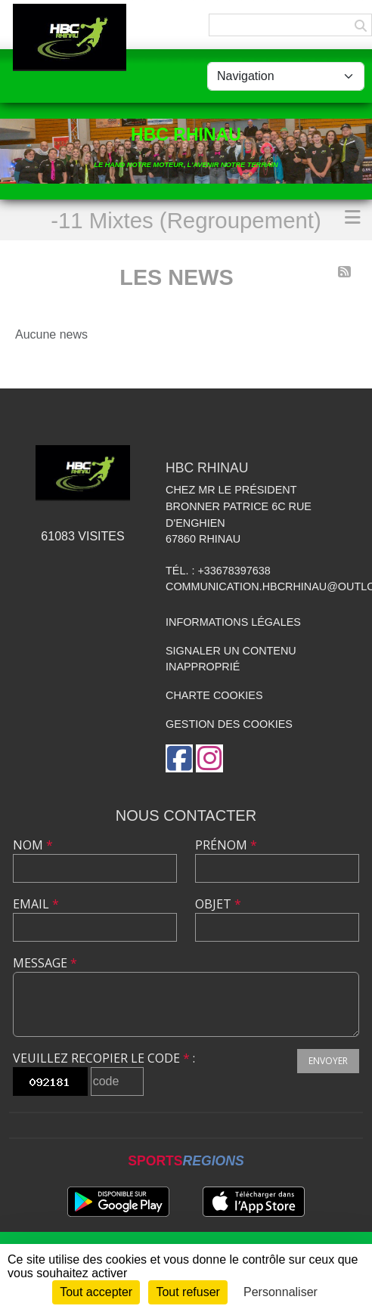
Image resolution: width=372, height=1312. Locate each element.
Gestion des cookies (229, 724)
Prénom (226, 845)
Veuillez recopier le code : (104, 1058)
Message (45, 963)
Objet (218, 904)
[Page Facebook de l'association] (179, 758)
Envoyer (328, 1060)
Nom (33, 845)
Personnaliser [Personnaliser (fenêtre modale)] (280, 1292)
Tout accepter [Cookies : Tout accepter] (96, 1292)
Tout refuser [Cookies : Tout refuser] (187, 1292)
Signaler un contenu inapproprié (231, 659)
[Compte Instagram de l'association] (209, 758)
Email (36, 904)
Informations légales (233, 622)
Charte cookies (214, 695)
